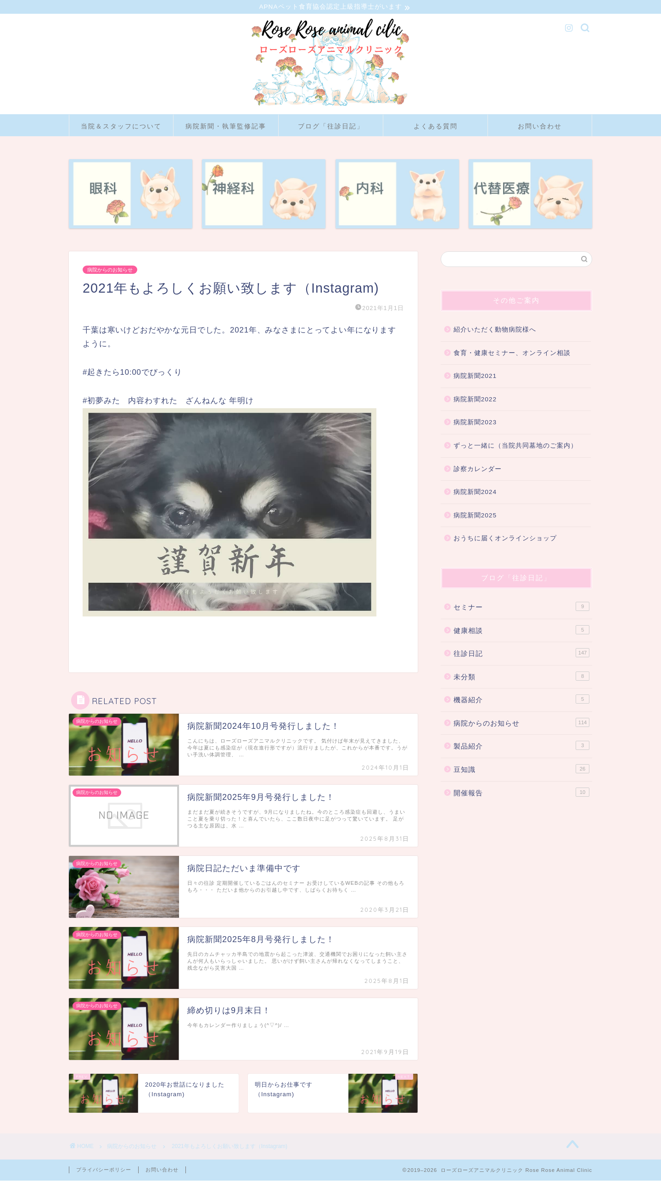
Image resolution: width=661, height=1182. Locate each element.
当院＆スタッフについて (121, 127)
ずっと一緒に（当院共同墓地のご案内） (515, 447)
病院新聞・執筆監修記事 (225, 127)
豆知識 (521, 770)
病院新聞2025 (475, 516)
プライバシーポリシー (103, 1171)
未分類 (521, 677)
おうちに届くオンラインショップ (505, 539)
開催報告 (521, 793)
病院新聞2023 (475, 423)
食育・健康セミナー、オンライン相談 (512, 354)
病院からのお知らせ (110, 271)
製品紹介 (521, 746)
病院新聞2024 (475, 493)
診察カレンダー (478, 469)
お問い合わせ (540, 127)
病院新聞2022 (475, 400)
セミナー (521, 607)
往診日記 (521, 654)
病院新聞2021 (475, 377)
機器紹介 (521, 700)
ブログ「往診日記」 (331, 127)
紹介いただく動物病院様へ (495, 330)
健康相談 (521, 630)
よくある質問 (436, 127)
